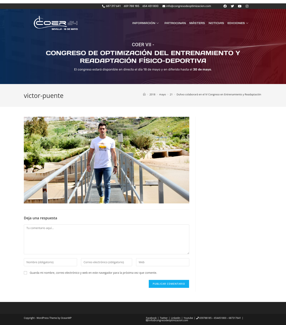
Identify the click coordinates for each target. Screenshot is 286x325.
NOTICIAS (217, 23)
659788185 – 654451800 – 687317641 (218, 318)
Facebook (151, 318)
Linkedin (175, 318)
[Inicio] (144, 94)
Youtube (188, 318)
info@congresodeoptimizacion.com (167, 320)
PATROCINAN (177, 23)
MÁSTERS (199, 23)
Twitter (164, 318)
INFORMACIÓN (149, 23)
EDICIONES (239, 23)
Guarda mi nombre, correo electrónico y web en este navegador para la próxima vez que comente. (93, 273)
